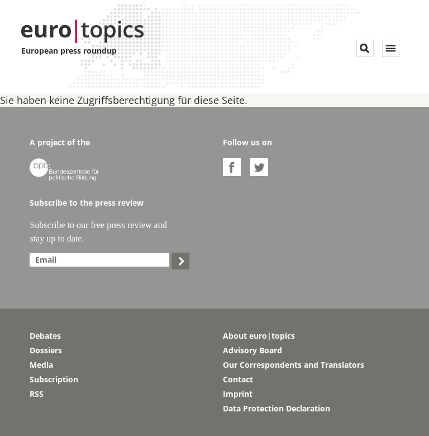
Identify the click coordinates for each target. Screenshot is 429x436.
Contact (238, 379)
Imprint (237, 393)
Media (41, 364)
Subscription (54, 379)
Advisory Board (252, 350)
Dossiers (46, 350)
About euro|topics (259, 335)
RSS (37, 393)
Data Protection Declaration (276, 408)
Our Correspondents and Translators (293, 364)
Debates (45, 335)
